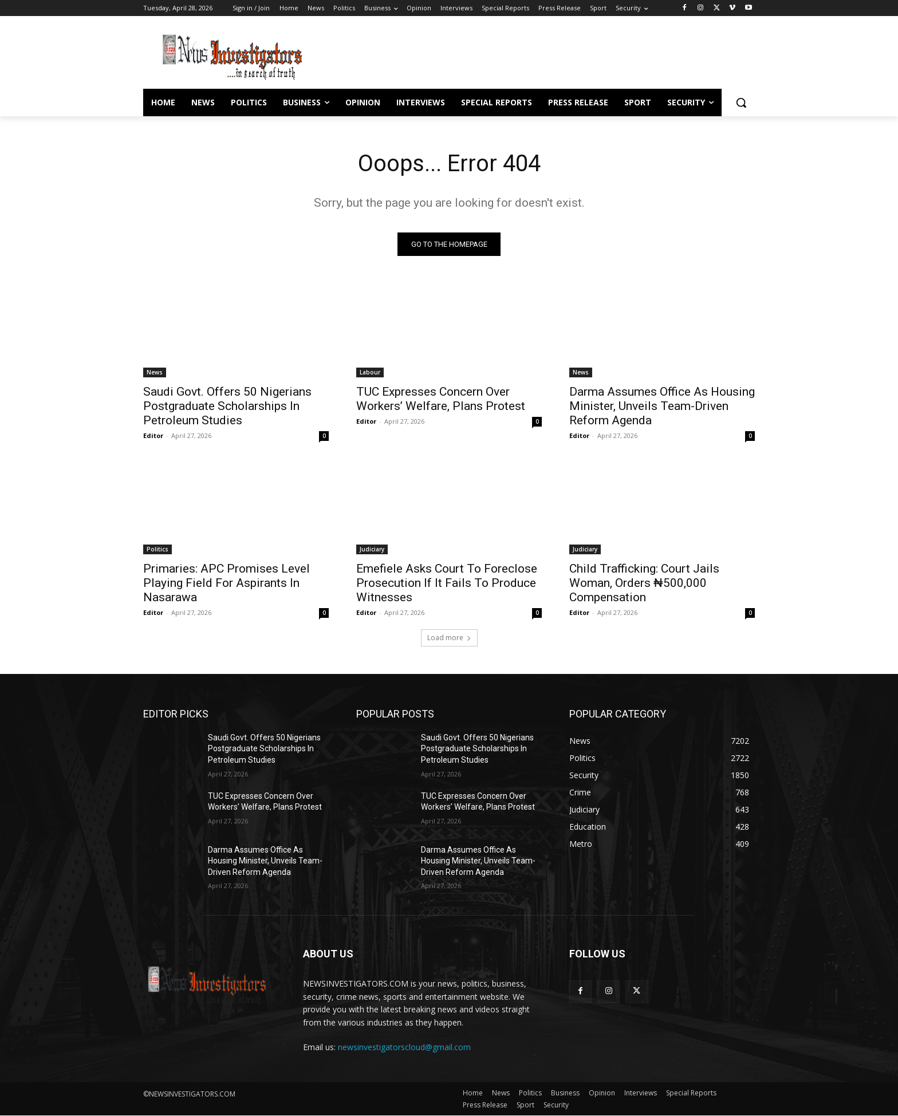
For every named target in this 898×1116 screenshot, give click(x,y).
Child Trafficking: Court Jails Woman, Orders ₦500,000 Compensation (644, 583)
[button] (741, 102)
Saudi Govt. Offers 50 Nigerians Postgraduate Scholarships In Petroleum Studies (227, 406)
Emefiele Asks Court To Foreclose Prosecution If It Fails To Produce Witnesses (446, 583)
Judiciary (372, 549)
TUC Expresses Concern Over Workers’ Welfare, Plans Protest (440, 399)
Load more (449, 637)
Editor (153, 435)
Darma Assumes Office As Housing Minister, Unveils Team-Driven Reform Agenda (662, 406)
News (155, 372)
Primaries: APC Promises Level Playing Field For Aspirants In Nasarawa (226, 583)
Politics (157, 549)
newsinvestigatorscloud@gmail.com (404, 1047)
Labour (370, 372)
